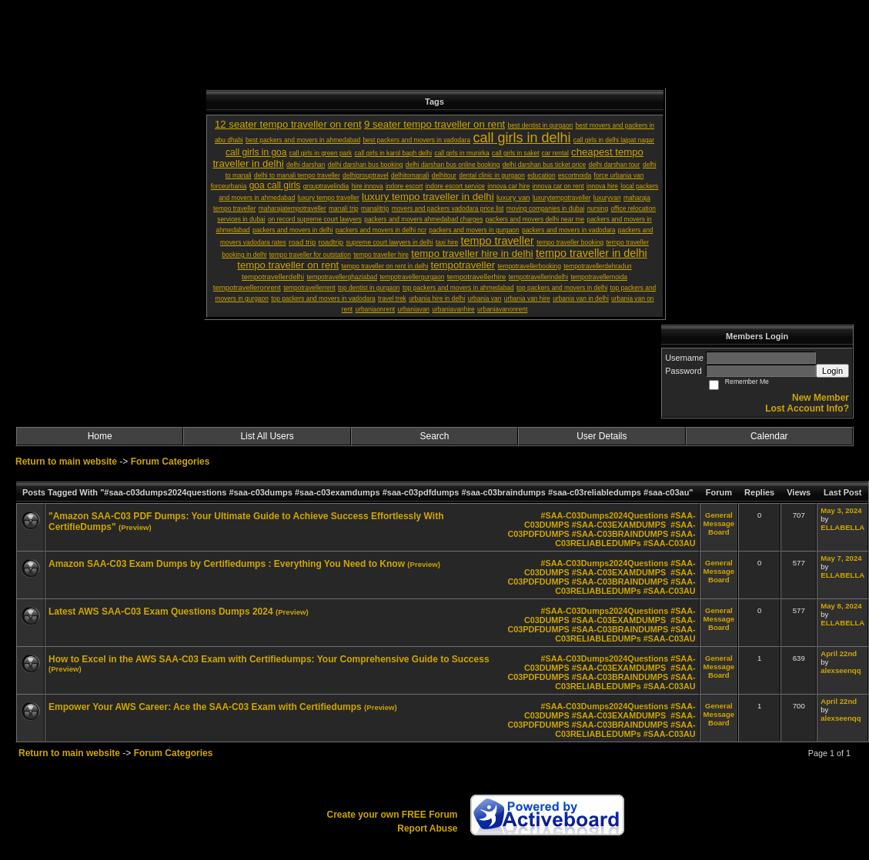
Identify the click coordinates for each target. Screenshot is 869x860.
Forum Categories (170, 461)
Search (434, 436)
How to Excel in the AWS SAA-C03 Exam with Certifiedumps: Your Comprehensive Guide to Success (269, 659)
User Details (602, 436)
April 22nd (839, 653)
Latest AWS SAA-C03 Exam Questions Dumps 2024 (160, 611)
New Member (820, 397)
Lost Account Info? (807, 408)
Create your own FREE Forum (391, 814)
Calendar (769, 436)
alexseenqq (841, 670)
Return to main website (67, 461)
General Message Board (719, 523)
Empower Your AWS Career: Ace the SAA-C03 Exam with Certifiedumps (205, 707)
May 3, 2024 (841, 510)
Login (832, 370)
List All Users (266, 436)
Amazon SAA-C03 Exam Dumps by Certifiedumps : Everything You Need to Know (226, 563)
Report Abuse (427, 828)
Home (100, 436)
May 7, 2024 (841, 558)
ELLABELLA (842, 527)
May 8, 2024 (841, 606)
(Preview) (135, 527)
